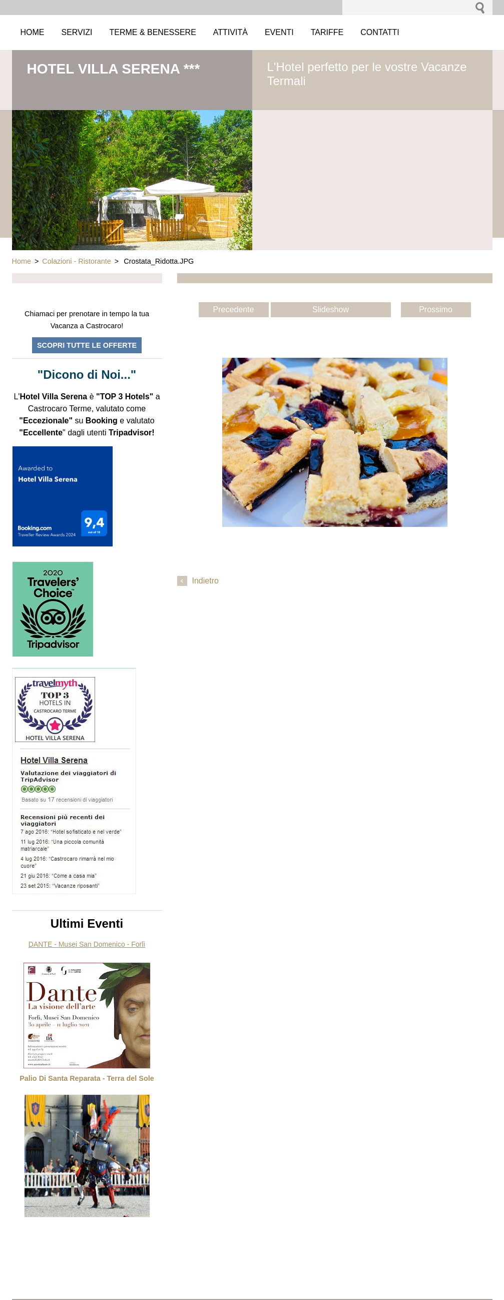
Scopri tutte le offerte (87, 345)
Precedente (233, 309)
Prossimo (435, 309)
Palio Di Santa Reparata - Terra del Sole (87, 1078)
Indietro (205, 580)
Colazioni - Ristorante (76, 261)
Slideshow (330, 309)
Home (21, 261)
